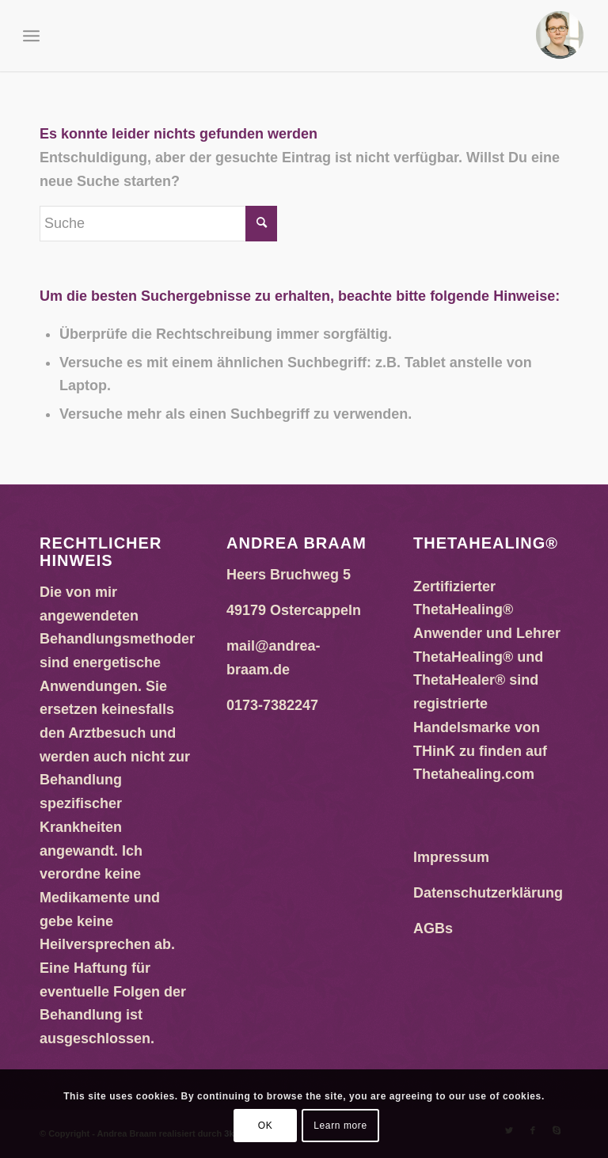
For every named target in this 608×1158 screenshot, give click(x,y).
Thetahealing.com (473, 774)
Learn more (340, 1125)
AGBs (433, 928)
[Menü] (31, 35)
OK (265, 1125)
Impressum (451, 857)
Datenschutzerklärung (488, 893)
